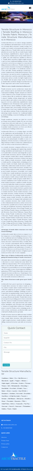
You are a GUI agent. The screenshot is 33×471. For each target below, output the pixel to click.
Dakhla (4, 409)
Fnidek (15, 409)
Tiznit (9, 409)
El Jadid (19, 388)
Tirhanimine (26, 406)
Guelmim (12, 393)
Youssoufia (19, 404)
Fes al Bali (13, 388)
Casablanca (5, 378)
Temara (4, 386)
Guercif (11, 406)
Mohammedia (15, 386)
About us (4, 437)
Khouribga (24, 386)
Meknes (24, 381)
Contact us (4, 447)
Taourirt (23, 396)
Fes (16, 378)
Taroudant (10, 401)
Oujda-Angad (5, 383)
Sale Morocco (22, 378)
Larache (14, 391)
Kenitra (21, 383)
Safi (9, 386)
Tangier (17, 381)
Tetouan (27, 383)
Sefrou (13, 404)
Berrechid (19, 393)
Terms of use (5, 440)
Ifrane (3, 401)
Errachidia (27, 393)
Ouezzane (4, 406)
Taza (24, 388)
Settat (9, 391)
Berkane (4, 398)
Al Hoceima (14, 383)
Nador (3, 391)
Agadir (12, 381)
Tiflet (23, 401)
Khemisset (5, 393)
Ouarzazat (18, 406)
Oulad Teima (5, 404)
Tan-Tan (26, 404)
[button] (2, 17)
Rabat (11, 378)
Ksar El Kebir (23, 391)
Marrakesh (5, 381)
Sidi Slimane (11, 398)
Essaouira (17, 401)
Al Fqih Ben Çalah (14, 396)
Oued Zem (5, 396)
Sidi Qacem (20, 398)
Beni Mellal (5, 388)
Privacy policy (5, 444)
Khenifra (27, 398)
